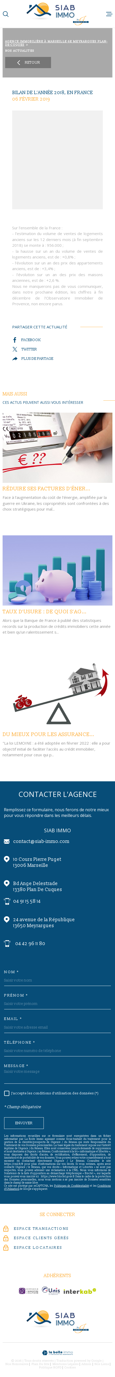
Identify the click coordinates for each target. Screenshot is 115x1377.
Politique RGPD (50, 1367)
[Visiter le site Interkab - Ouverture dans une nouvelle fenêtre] (80, 1291)
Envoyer (24, 1123)
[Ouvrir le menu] (109, 14)
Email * (13, 1019)
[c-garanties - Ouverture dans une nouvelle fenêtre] (28, 1291)
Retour (28, 62)
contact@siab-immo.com (41, 842)
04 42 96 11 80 (30, 944)
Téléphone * (19, 1042)
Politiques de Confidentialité (71, 1185)
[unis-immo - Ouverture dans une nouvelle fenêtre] (51, 1291)
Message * (16, 1066)
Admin (86, 1364)
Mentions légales (66, 1364)
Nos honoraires (16, 1364)
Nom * (11, 972)
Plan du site (40, 1364)
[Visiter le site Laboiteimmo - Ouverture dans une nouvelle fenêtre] (57, 1352)
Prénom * (16, 995)
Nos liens (102, 1364)
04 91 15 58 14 (27, 901)
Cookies (70, 1367)
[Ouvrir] (6, 14)
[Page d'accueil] (57, 14)
